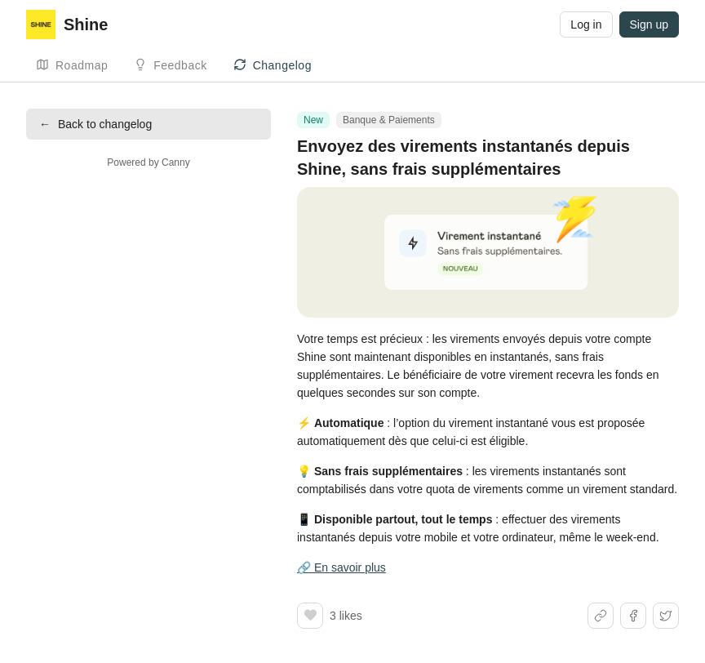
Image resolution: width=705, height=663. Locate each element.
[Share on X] (666, 616)
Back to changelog (95, 124)
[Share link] (601, 616)
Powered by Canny (148, 162)
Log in (585, 24)
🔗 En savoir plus (341, 567)
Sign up (649, 24)
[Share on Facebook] (633, 616)
